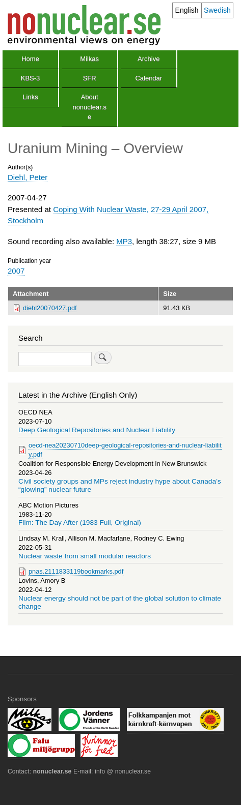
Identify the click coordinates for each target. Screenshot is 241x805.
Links (30, 97)
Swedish (217, 10)
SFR (89, 78)
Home (30, 59)
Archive (148, 59)
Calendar (148, 78)
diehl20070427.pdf (50, 308)
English (187, 10)
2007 (16, 270)
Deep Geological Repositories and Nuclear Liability (96, 430)
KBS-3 (30, 78)
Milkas (89, 59)
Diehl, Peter (27, 177)
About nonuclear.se (89, 107)
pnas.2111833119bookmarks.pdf (76, 571)
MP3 (124, 241)
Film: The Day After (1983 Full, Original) (79, 522)
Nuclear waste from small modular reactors (84, 556)
